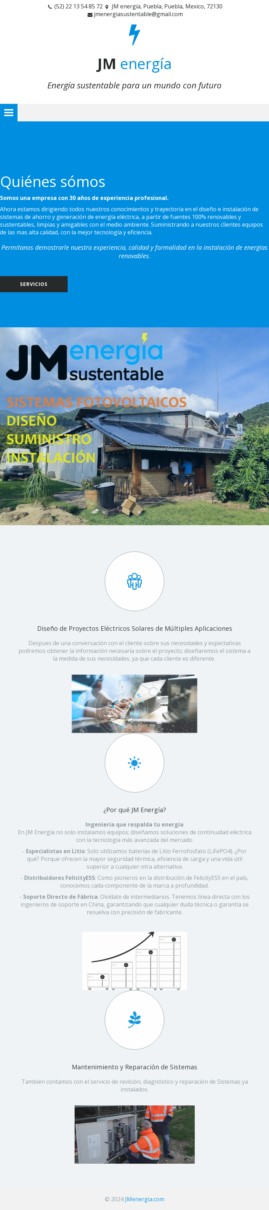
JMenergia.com (144, 1199)
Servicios (34, 284)
